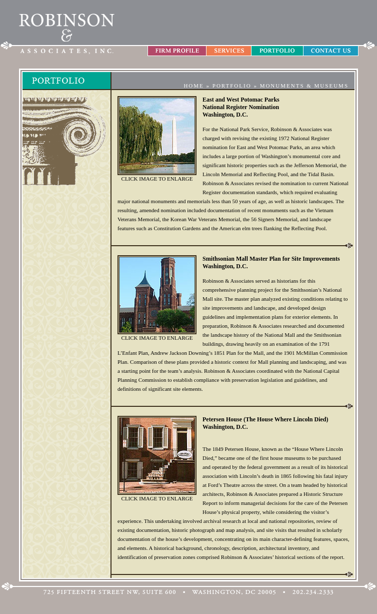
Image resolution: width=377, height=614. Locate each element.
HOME (194, 86)
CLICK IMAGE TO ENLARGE (157, 179)
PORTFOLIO (232, 86)
